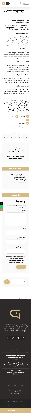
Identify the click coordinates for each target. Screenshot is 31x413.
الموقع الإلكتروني (21, 247)
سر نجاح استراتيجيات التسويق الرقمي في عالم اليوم (15, 356)
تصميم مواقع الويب (15, 127)
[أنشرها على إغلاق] (22, 137)
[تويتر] (18, 338)
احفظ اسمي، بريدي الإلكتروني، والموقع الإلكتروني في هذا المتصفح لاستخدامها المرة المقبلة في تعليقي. (15, 259)
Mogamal (23, 116)
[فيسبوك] (23, 338)
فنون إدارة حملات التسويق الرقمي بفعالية (15, 371)
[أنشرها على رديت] (15, 137)
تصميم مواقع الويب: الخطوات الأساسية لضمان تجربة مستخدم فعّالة (15, 363)
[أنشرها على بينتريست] (19, 137)
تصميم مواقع (25, 127)
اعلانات (23, 182)
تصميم (23, 120)
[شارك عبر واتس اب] (8, 137)
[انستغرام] (13, 338)
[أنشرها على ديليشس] (11, 137)
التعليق (23, 211)
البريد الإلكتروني (21, 238)
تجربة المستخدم (21, 123)
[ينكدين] (8, 338)
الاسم (24, 228)
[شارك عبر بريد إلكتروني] (4, 137)
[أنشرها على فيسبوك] (26, 137)
